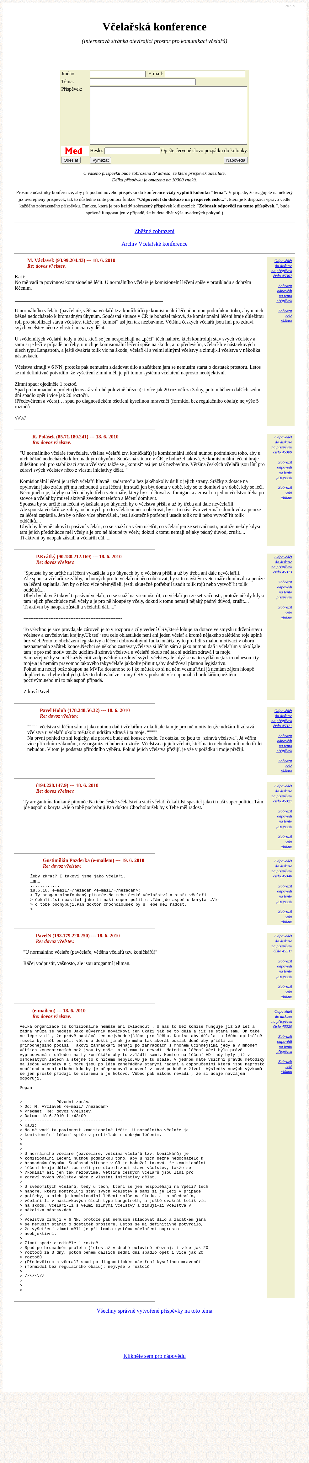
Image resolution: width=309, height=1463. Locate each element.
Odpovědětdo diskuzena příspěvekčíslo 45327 (281, 805)
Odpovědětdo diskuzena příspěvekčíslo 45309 (281, 456)
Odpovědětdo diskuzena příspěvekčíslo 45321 (281, 729)
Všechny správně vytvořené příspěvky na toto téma (154, 1376)
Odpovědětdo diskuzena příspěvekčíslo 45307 (281, 279)
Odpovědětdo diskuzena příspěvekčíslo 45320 (281, 1030)
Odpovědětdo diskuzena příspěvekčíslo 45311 (281, 955)
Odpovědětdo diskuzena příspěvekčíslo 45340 (281, 880)
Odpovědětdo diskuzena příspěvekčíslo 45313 (281, 576)
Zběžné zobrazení (154, 242)
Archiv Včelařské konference (154, 255)
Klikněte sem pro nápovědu (154, 1421)
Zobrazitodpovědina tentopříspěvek (284, 304)
